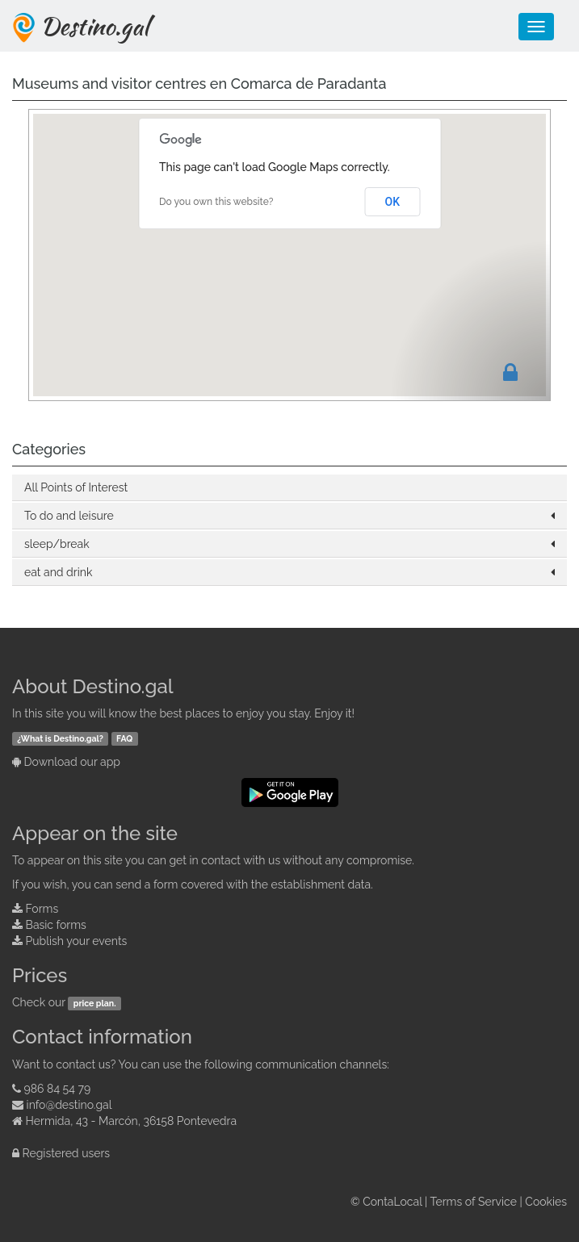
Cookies (546, 1201)
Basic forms (56, 924)
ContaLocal (392, 1201)
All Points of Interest (76, 487)
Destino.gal (94, 26)
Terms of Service (473, 1201)
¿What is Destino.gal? (60, 738)
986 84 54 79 (57, 1088)
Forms (42, 908)
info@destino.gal (69, 1104)
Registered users (67, 1153)
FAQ (124, 738)
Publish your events (77, 941)
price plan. (94, 1003)
